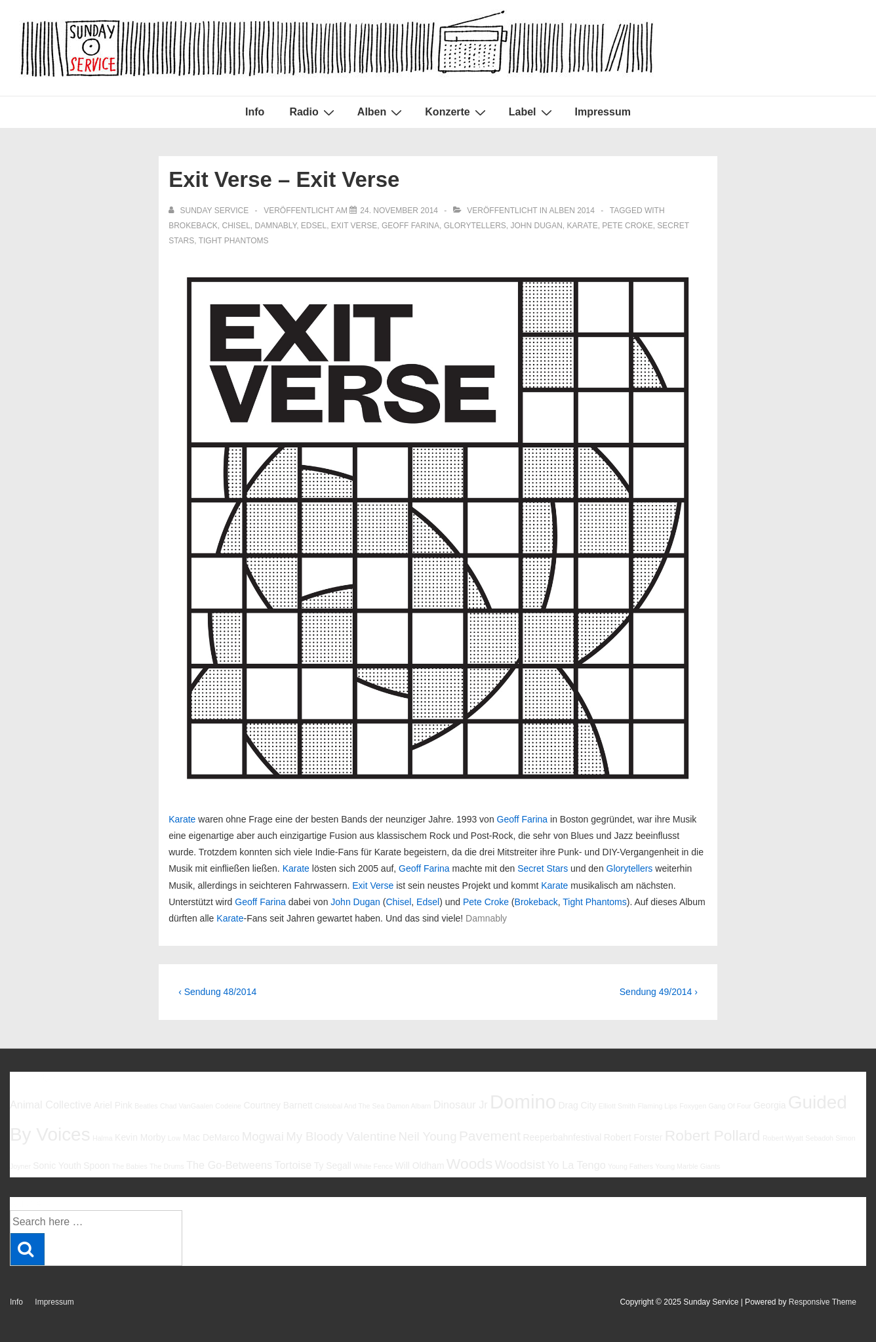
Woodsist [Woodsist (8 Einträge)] (520, 1164)
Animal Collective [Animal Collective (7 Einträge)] (51, 1104)
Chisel (236, 225)
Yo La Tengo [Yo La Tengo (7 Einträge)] (576, 1165)
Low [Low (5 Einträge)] (174, 1138)
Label (532, 112)
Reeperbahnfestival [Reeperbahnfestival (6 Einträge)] (562, 1137)
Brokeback (193, 225)
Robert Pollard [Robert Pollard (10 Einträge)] (713, 1135)
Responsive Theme (822, 1302)
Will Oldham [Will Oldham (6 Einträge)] (419, 1165)
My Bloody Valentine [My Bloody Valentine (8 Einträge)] (341, 1136)
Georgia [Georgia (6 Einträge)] (769, 1105)
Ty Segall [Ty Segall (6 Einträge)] (332, 1165)
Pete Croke (627, 225)
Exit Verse (354, 225)
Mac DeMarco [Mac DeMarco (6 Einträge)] (211, 1137)
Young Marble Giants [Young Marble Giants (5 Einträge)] (687, 1166)
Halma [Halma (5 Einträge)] (102, 1138)
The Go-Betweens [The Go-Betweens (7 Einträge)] (229, 1165)
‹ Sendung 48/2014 (217, 991)
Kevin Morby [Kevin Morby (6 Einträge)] (140, 1137)
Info (254, 111)
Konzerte (456, 112)
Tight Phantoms (234, 240)
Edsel (314, 225)
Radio (313, 112)
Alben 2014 (571, 210)
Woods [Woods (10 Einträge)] (470, 1163)
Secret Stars (542, 868)
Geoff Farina (410, 225)
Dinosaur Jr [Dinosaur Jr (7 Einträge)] (460, 1104)
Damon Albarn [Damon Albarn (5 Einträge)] (409, 1106)
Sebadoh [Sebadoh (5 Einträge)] (819, 1138)
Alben (381, 112)
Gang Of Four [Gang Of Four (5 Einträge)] (729, 1106)
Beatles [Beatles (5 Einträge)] (146, 1106)
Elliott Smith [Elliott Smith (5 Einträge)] (617, 1106)
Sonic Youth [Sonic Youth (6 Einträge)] (57, 1165)
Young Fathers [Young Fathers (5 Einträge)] (630, 1166)
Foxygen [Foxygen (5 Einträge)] (692, 1106)
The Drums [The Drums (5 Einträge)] (166, 1166)
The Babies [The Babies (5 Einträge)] (130, 1166)
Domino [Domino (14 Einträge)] (523, 1101)
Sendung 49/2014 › (659, 991)
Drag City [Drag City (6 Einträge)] (577, 1105)
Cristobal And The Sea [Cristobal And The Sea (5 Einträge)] (349, 1106)
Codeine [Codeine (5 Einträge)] (228, 1106)
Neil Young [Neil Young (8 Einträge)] (428, 1136)
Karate (582, 225)
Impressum (603, 111)
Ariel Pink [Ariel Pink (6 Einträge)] (113, 1105)
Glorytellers (475, 225)
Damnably (276, 225)
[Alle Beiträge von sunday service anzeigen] (209, 210)
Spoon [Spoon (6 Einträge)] (96, 1165)
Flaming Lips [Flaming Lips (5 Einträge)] (657, 1106)
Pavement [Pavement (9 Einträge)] (490, 1135)
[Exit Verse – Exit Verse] (399, 210)
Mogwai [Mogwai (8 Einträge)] (263, 1136)
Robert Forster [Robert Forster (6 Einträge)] (633, 1137)
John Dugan (537, 225)
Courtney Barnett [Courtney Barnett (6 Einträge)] (277, 1105)
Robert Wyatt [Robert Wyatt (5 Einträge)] (783, 1138)
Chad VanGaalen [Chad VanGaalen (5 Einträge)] (186, 1106)
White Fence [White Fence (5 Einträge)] (373, 1166)
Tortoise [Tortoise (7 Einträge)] (292, 1165)
